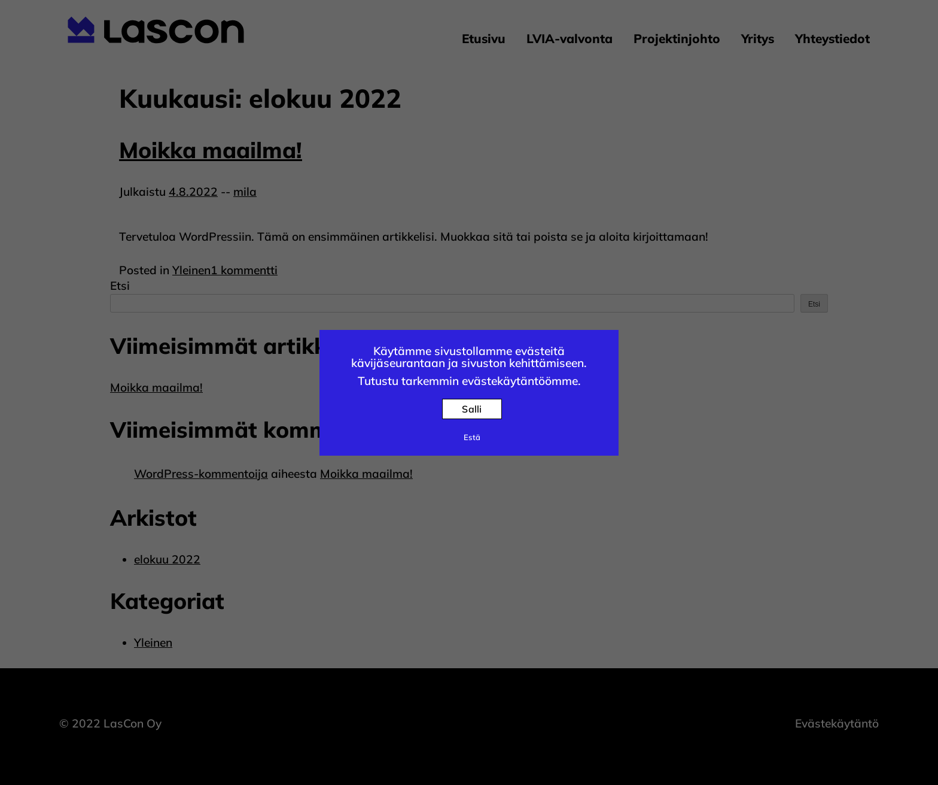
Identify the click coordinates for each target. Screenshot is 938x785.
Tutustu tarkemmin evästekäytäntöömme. (469, 381)
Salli (472, 409)
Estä (472, 437)
